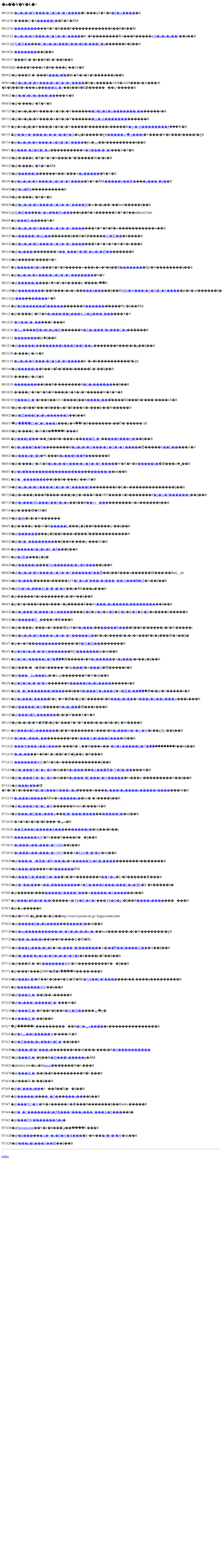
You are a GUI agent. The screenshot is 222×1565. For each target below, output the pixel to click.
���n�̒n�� (121, 699)
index (5, 1156)
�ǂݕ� (20, 330)
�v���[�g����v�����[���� (137, 790)
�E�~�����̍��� (36, 541)
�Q (100, 612)
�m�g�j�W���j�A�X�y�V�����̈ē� (55, 487)
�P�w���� (123, 13)
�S (123, 612)
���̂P (78, 667)
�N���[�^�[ (98, 150)
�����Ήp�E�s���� (94, 861)
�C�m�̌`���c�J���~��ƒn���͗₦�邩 (109, 580)
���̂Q (96, 667)
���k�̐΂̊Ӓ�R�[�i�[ (34, 900)
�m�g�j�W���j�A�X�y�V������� (55, 275)
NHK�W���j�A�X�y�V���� (150, 290)
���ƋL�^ (53, 87)
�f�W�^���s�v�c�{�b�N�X (45, 134)
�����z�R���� (108, 893)
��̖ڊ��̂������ (60, 885)
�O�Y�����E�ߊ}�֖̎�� (39, 659)
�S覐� (23, 557)
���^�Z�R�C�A (33, 150)
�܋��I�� (27, 885)
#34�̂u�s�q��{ (165, 36)
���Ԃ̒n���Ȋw (33, 675)
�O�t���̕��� (97, 384)
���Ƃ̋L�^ (91, 439)
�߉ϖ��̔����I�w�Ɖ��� (70, 565)
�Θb (21, 518)
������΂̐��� (64, 869)
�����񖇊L (59, 526)
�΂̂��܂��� (19, 298)
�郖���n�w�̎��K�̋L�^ (40, 1042)
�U (146, 612)
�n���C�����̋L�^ (38, 1002)
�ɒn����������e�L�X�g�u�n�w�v (56, 931)
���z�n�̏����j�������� (126, 604)
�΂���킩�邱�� (22, 44)
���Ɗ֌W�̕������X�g (40, 1120)
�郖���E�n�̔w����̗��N (43, 415)
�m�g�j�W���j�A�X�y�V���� (47, 13)
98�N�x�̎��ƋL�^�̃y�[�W (42, 588)
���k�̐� (58, 75)
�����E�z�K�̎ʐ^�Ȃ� (39, 549)
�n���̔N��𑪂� (31, 447)
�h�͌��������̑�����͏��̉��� (50, 471)
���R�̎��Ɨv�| (122, 439)
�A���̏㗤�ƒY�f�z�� (111, 770)
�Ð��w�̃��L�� (30, 738)
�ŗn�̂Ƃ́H (25, 189)
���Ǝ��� (93, 290)
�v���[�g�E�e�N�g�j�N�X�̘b (48, 956)
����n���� (150, 900)
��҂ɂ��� (97, 502)
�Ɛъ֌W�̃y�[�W (88, 853)
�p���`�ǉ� (154, 181)
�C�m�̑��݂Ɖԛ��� (55, 212)
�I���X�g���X (98, 691)
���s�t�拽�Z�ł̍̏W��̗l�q (42, 861)
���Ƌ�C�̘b (29, 455)
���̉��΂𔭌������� (39, 298)
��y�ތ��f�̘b (30, 939)
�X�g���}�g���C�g (105, 330)
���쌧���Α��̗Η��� (36, 746)
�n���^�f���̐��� (78, 948)
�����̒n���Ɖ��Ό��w (69, 345)
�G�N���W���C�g (55, 790)
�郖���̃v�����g (68, 1057)
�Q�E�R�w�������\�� (117, 111)
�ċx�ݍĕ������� (109, 119)
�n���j (25, 251)
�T (134, 612)
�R (111, 612)
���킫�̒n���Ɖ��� (100, 738)
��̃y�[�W (112, 1135)
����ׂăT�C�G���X (38, 423)
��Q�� (170, 447)
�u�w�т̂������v (171, 495)
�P (88, 612)
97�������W (87, 651)
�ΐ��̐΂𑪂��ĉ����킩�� (126, 948)
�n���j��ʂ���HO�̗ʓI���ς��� (80, 314)
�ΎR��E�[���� (100, 979)
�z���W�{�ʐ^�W (130, 730)
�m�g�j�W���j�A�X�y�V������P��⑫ (60, 572)
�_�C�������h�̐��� (41, 691)
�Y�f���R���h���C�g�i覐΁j (111, 885)
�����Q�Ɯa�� (34, 236)
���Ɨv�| (26, 979)
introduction (26, 1128)
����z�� (97, 400)
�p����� (89, 173)
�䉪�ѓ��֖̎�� (132, 691)
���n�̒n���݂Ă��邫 (37, 1143)
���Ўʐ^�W (28, 1104)
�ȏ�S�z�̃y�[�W (32, 683)
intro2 (47, 1065)
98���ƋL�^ (25, 400)
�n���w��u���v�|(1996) (38, 845)
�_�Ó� (52, 1096)
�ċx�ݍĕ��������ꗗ (149, 126)
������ (95, 306)
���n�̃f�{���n (34, 1049)
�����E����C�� (65, 893)
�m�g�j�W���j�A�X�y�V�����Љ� (56, 635)
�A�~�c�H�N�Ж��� (61, 1135)
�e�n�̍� (69, 707)
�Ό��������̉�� (131, 1049)
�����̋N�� (113, 627)
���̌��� (28, 534)
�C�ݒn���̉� (89, 1026)
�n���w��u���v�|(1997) (38, 853)
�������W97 (28, 762)
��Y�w (108, 877)
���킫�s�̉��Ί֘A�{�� (39, 877)
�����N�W (29, 267)
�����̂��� (31, 479)
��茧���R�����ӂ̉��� (39, 829)
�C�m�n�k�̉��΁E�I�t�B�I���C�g (71, 44)
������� (25, 28)
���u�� (74, 1096)
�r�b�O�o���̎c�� (37, 95)
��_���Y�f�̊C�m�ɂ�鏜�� (85, 251)
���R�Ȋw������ (37, 715)
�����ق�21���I (125, 134)
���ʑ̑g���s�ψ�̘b (35, 948)
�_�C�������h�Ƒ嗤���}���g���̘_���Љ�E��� (69, 1112)
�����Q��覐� (120, 181)
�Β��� (25, 1135)
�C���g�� (29, 1088)
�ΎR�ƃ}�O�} (83, 900)
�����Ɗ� (30, 619)
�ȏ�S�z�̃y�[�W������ (42, 651)
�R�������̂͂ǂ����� (40, 306)
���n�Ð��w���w (158, 699)
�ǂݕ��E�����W (35, 1034)
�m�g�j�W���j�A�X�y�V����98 (53, 205)
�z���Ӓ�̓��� (28, 798)
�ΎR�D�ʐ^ (113, 900)
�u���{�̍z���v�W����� (45, 612)
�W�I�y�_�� (27, 322)
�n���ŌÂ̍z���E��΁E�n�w (43, 502)
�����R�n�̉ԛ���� (90, 683)
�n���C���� (32, 699)
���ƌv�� (27, 220)
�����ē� (47, 20)
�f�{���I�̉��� (78, 814)
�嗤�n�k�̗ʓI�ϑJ (46, 330)
